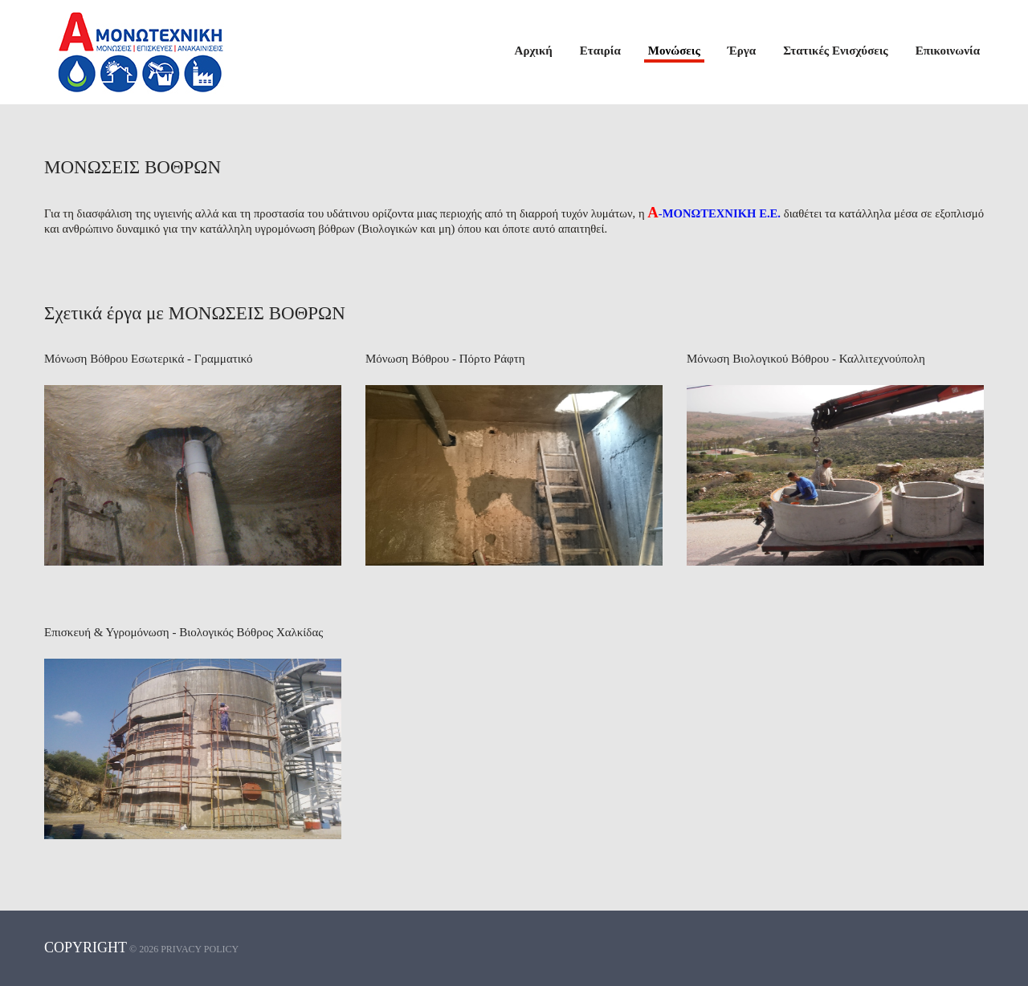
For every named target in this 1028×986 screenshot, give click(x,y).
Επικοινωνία (948, 50)
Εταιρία (600, 50)
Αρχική (534, 50)
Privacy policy (200, 949)
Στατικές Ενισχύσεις (835, 50)
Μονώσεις (674, 50)
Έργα (742, 50)
